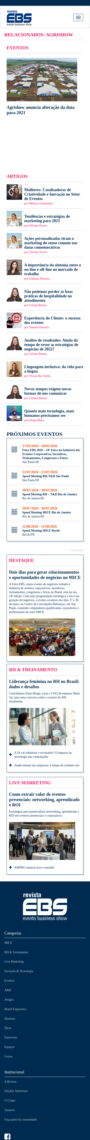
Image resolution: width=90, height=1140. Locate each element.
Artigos (9, 999)
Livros (8, 1056)
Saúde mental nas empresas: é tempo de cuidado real (44, 765)
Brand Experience (15, 1009)
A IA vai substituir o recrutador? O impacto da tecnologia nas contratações (40, 754)
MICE (8, 942)
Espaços (9, 1047)
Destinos (9, 1018)
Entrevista (10, 1037)
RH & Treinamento (16, 952)
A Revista (10, 1081)
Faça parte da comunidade (20, 1119)
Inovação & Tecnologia (18, 971)
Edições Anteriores (16, 1091)
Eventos (9, 980)
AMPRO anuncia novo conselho (31, 868)
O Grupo (9, 1100)
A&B (7, 990)
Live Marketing (14, 961)
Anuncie (9, 1110)
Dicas (7, 1028)
